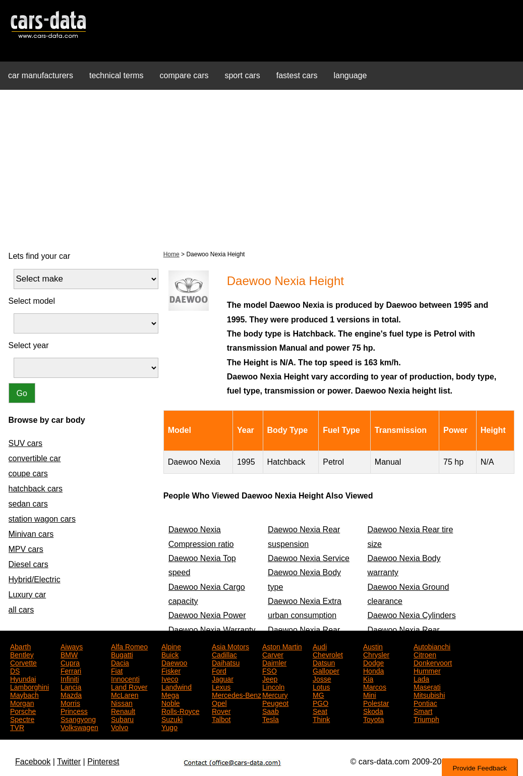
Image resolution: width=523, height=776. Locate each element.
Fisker (171, 670)
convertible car (35, 458)
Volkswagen (79, 727)
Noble (170, 702)
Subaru (122, 718)
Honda (373, 670)
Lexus (221, 686)
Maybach (24, 694)
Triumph (426, 718)
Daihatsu (226, 662)
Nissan (122, 702)
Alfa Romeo (129, 646)
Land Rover (129, 686)
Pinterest (103, 761)
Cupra (70, 662)
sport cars (242, 75)
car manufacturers (40, 75)
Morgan (22, 702)
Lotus (321, 686)
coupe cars (28, 473)
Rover (221, 710)
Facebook (32, 761)
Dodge (373, 662)
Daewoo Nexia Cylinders (411, 615)
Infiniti (70, 678)
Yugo (169, 727)
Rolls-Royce (180, 710)
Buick (170, 654)
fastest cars (297, 75)
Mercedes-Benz (236, 694)
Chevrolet (328, 654)
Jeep (269, 678)
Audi (320, 646)
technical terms (116, 75)
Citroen (425, 654)
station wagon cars (42, 519)
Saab (270, 710)
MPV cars (26, 549)
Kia (368, 678)
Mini (369, 694)
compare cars (184, 75)
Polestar (376, 702)
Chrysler (376, 654)
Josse (322, 678)
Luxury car (27, 594)
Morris (70, 702)
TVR (17, 727)
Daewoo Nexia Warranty (212, 630)
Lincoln (273, 686)
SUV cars (26, 443)
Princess (74, 710)
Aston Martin (282, 646)
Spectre (22, 718)
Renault (123, 710)
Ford (219, 670)
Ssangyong (78, 718)
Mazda (71, 694)
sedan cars (28, 504)
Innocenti (125, 678)
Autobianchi (432, 646)
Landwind (176, 686)
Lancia (71, 686)
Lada (421, 678)
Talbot (221, 718)
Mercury (275, 694)
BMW (69, 654)
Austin (373, 646)
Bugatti (122, 654)
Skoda (373, 710)
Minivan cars (31, 534)
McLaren (124, 694)
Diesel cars (28, 564)
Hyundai (23, 678)
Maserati (427, 686)
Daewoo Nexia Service (309, 558)
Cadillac (224, 654)
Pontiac (425, 702)
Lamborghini (29, 686)
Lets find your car (40, 256)
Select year (29, 345)
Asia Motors (230, 646)
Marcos (374, 686)
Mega (170, 694)
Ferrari (71, 670)
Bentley (22, 654)
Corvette (23, 662)
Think (321, 718)
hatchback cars (36, 488)
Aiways (72, 646)
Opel (219, 702)
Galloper (326, 670)
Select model (32, 301)
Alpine (171, 646)
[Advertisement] (261, 168)
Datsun (324, 662)
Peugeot (275, 702)
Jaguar (223, 678)
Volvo (119, 727)
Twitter (69, 761)
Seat (320, 710)
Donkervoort (433, 662)
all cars (21, 609)
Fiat (117, 670)
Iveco (169, 678)
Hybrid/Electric (35, 579)
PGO (320, 702)
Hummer (427, 670)
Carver (272, 654)
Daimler (274, 662)
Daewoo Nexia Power (207, 615)
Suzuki (172, 718)
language (350, 75)
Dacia (120, 662)
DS (15, 670)
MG (318, 694)
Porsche (23, 710)
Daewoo (174, 662)
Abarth (20, 646)
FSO (269, 670)
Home (171, 254)
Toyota (373, 718)
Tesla (270, 718)
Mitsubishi (429, 694)
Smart (423, 710)
